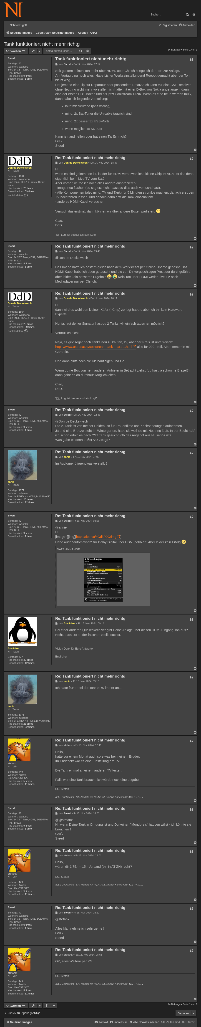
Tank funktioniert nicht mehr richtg (42, 44)
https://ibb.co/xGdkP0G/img (96, 537)
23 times (28, 499)
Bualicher (13, 648)
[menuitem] (186, 25)
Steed (11, 58)
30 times (28, 659)
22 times (29, 502)
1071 (21, 490)
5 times (27, 781)
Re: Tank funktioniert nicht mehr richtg (90, 158)
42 (20, 63)
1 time (28, 78)
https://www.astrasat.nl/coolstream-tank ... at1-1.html (93, 347)
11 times (29, 784)
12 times (29, 663)
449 (21, 771)
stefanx (12, 763)
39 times (29, 191)
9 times (27, 75)
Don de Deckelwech (20, 167)
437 (21, 656)
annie (11, 482)
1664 (21, 176)
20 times (28, 188)
